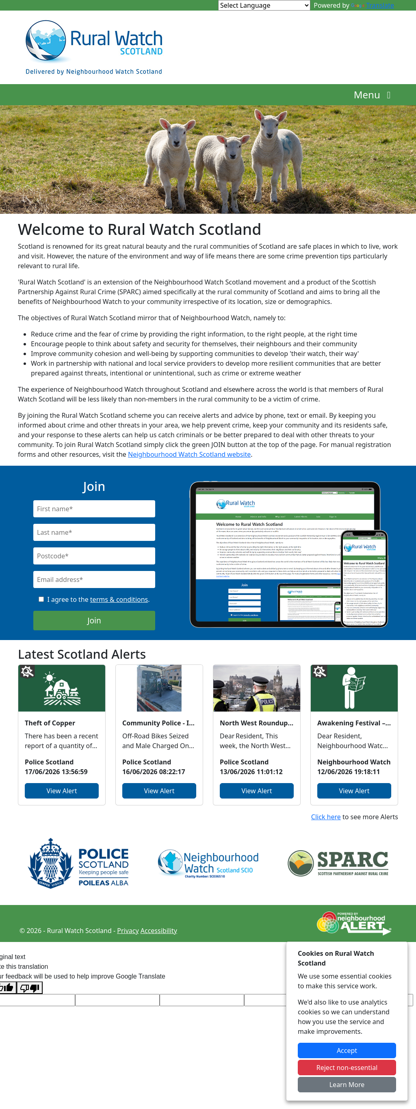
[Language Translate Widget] (264, 5)
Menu (374, 94)
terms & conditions (119, 599)
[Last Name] (94, 532)
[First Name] (94, 508)
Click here (326, 816)
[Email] (94, 579)
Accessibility (159, 930)
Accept (347, 1050)
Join (94, 620)
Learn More (347, 1084)
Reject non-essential (347, 1067)
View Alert (62, 790)
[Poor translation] (30, 987)
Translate (372, 5)
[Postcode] (94, 555)
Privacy (128, 930)
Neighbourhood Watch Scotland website (189, 454)
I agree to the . (98, 599)
